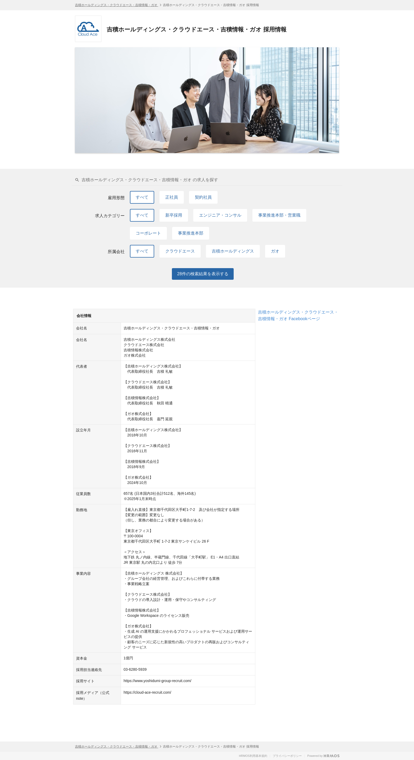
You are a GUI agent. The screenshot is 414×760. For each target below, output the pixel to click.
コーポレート (148, 233)
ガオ (275, 251)
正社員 (171, 197)
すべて (142, 197)
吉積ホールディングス (233, 251)
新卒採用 (173, 215)
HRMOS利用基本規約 (253, 755)
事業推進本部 (190, 233)
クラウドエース (180, 251)
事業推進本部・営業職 (279, 215)
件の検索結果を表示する (202, 274)
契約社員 (203, 197)
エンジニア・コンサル (220, 215)
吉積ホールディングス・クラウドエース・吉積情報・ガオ (116, 5)
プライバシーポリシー (287, 755)
